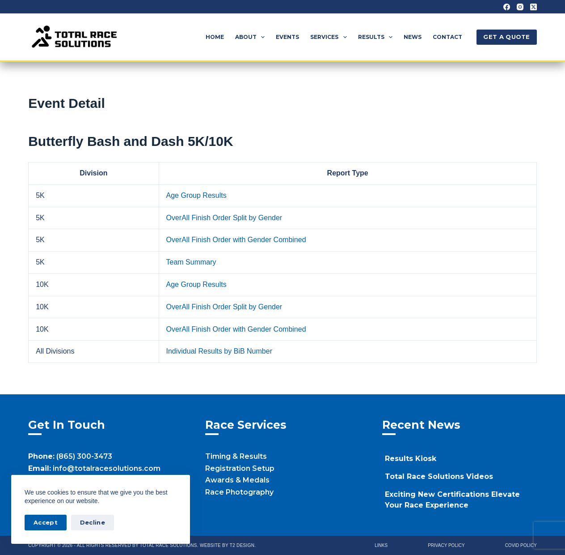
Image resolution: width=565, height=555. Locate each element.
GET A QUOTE (506, 36)
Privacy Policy (446, 545)
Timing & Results (236, 456)
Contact (447, 37)
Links (381, 545)
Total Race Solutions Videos (439, 476)
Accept (46, 522)
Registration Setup (239, 468)
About (251, 37)
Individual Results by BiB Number (219, 351)
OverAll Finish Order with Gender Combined (236, 239)
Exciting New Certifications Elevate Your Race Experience (452, 499)
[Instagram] (520, 7)
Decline (92, 522)
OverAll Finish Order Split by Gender (224, 218)
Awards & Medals (237, 480)
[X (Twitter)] (533, 7)
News (413, 37)
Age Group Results (196, 195)
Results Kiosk (410, 458)
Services (330, 37)
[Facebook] (506, 7)
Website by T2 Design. (228, 545)
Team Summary (191, 262)
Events (287, 37)
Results (377, 37)
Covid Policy (521, 545)
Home (215, 37)
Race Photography (239, 492)
